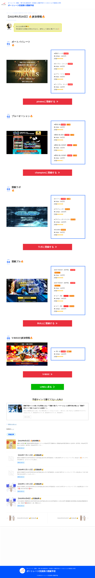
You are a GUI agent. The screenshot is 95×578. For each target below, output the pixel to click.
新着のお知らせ (12, 422)
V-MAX (47, 373)
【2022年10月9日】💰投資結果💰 (37, 528)
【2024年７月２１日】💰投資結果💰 (38, 461)
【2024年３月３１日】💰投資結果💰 (38, 483)
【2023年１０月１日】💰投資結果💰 (38, 505)
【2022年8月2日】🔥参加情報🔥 (37, 438)
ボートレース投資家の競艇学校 (21, 5)
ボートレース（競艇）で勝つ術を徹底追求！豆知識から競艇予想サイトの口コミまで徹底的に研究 (51, 568)
